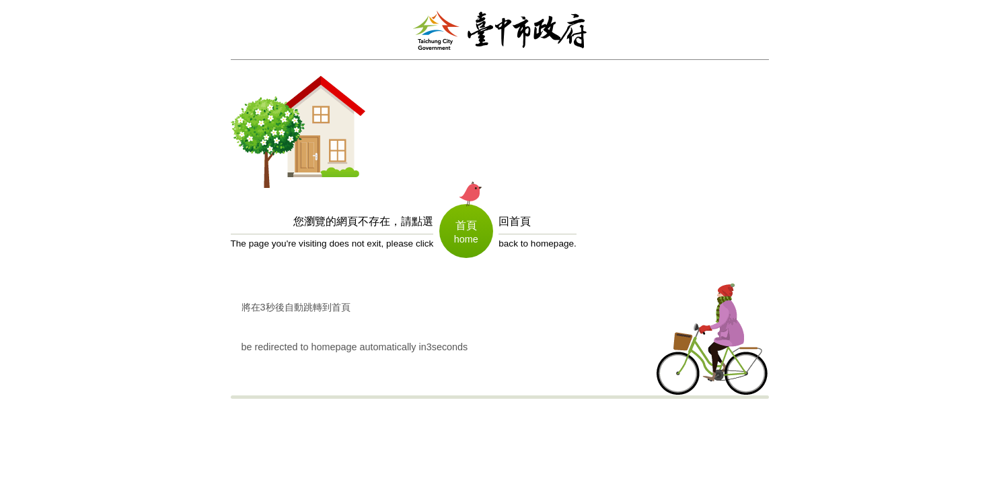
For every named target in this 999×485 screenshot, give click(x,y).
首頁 (466, 225)
